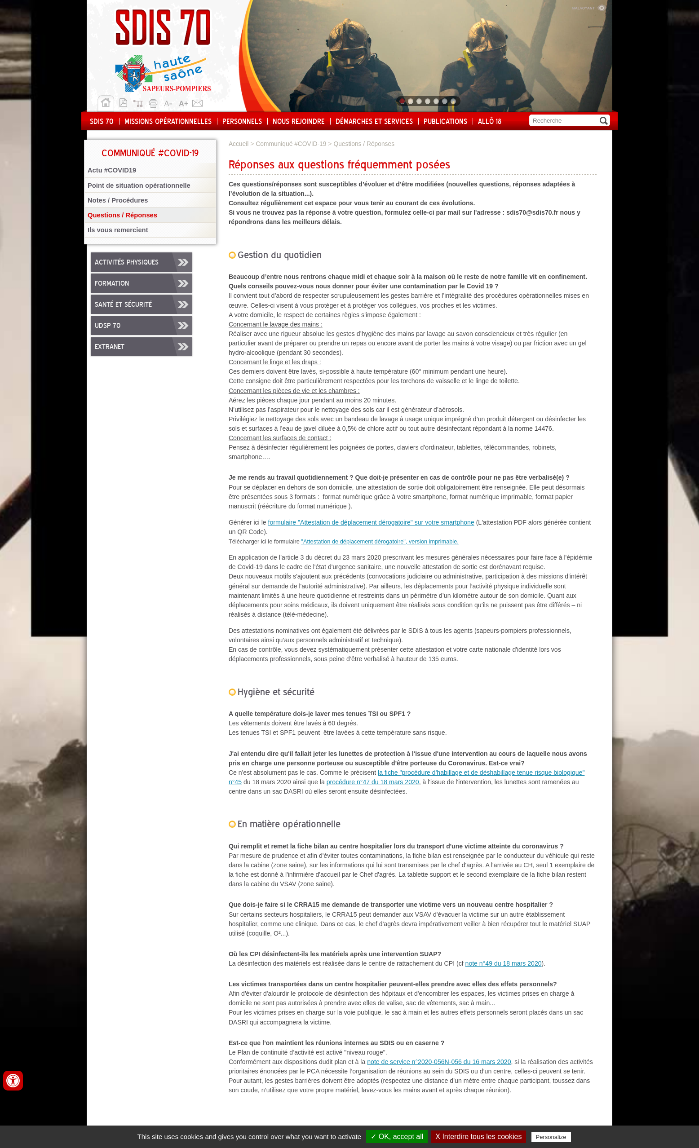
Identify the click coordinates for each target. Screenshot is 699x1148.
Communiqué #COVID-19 (291, 144)
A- (169, 102)
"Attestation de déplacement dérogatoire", (355, 541)
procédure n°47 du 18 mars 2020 (373, 782)
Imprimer (154, 102)
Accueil (105, 103)
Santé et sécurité (123, 305)
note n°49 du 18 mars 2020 (503, 963)
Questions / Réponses (122, 215)
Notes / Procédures (118, 200)
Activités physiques (127, 262)
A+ (183, 102)
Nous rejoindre (299, 122)
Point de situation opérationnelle (139, 185)
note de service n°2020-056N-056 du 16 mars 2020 (439, 1061)
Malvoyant (589, 6)
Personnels (242, 122)
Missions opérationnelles (168, 122)
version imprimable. (434, 541)
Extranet (109, 347)
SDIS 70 (102, 122)
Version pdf (126, 102)
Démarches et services (374, 122)
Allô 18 (489, 122)
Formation (112, 283)
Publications (445, 122)
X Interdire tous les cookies (478, 1136)
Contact (197, 102)
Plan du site (140, 102)
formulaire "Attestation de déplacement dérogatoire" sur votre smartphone (371, 522)
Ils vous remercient (118, 230)
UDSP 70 (107, 326)
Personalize (551, 1137)
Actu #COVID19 (112, 170)
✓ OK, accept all (397, 1136)
